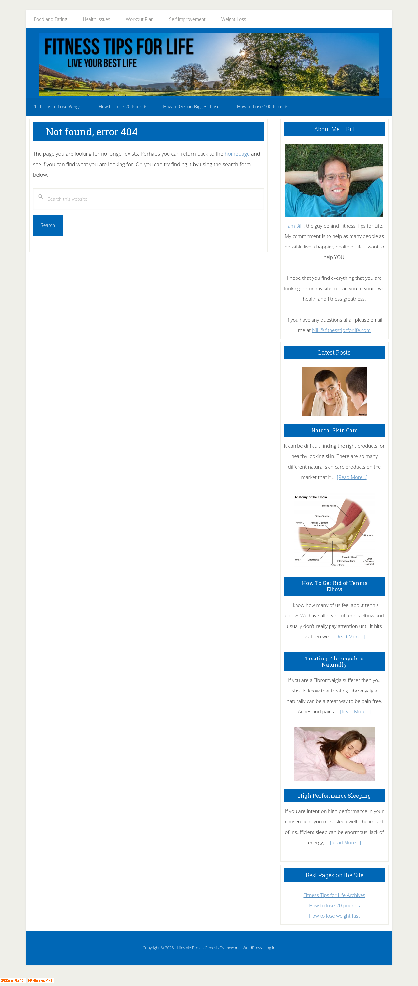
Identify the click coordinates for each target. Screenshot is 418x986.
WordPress (252, 948)
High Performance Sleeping (334, 795)
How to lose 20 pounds (334, 905)
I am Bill (293, 225)
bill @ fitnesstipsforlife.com (341, 330)
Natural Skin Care (334, 430)
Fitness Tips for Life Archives (334, 895)
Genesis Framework (222, 948)
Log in (270, 948)
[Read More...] (352, 477)
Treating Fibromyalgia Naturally (334, 661)
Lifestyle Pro (187, 948)
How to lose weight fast (334, 916)
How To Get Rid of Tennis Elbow (334, 586)
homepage (237, 153)
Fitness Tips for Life (209, 64)
